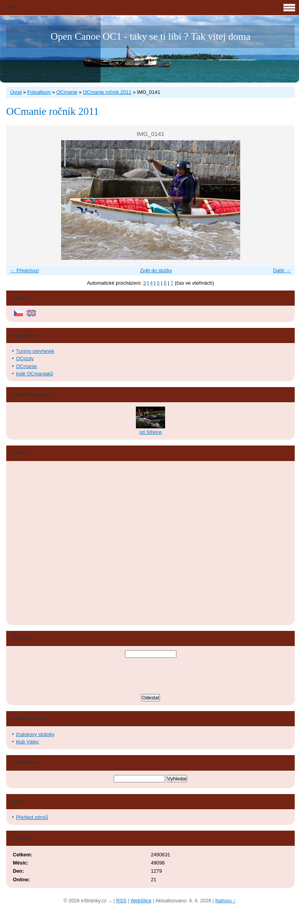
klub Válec (27, 742)
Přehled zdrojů (32, 817)
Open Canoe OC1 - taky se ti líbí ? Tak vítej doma (150, 36)
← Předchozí (24, 270)
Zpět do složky (156, 270)
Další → (282, 270)
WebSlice (140, 900)
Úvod (16, 92)
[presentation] (150, 677)
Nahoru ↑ (225, 900)
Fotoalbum (39, 92)
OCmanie (66, 92)
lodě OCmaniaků (34, 374)
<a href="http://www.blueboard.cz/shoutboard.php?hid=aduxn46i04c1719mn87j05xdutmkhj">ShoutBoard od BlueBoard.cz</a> (41, 543)
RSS (121, 900)
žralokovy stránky (35, 734)
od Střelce (150, 432)
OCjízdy (25, 358)
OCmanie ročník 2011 (107, 92)
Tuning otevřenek (35, 351)
